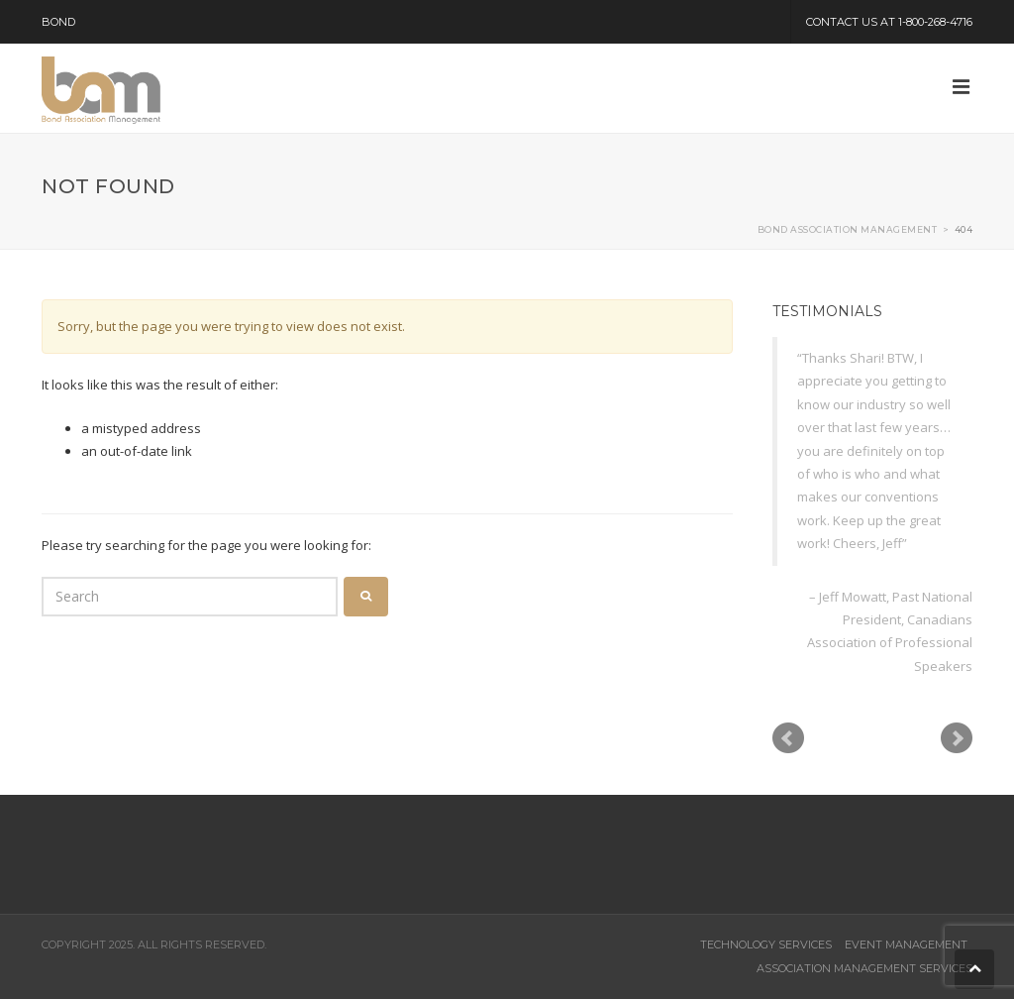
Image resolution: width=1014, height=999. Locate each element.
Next (956, 738)
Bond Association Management (848, 229)
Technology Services (766, 944)
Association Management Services (864, 968)
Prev (788, 738)
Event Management (906, 944)
